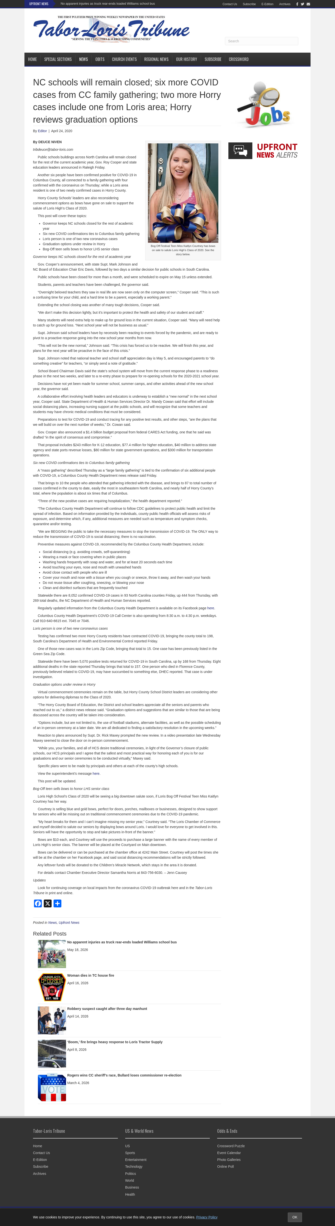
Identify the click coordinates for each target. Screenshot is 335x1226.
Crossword (239, 59)
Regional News (156, 59)
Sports (130, 1153)
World (129, 1180)
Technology (134, 1166)
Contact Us (230, 4)
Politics (130, 1174)
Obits (99, 59)
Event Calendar (229, 1153)
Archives (284, 4)
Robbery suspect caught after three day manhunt (107, 1009)
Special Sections (58, 59)
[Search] (261, 41)
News (83, 59)
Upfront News (69, 923)
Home (32, 59)
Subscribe (249, 4)
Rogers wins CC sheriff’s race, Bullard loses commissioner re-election (124, 1075)
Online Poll (225, 1166)
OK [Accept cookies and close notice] (294, 1217)
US (127, 1146)
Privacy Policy (206, 1217)
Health (130, 1194)
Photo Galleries (229, 1160)
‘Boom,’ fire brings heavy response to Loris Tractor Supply (115, 1042)
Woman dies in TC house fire (90, 975)
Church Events (124, 59)
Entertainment (135, 1160)
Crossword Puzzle (231, 1146)
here (210, 608)
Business (132, 1187)
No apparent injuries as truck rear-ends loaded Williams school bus (108, 3)
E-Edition (268, 4)
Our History (186, 59)
